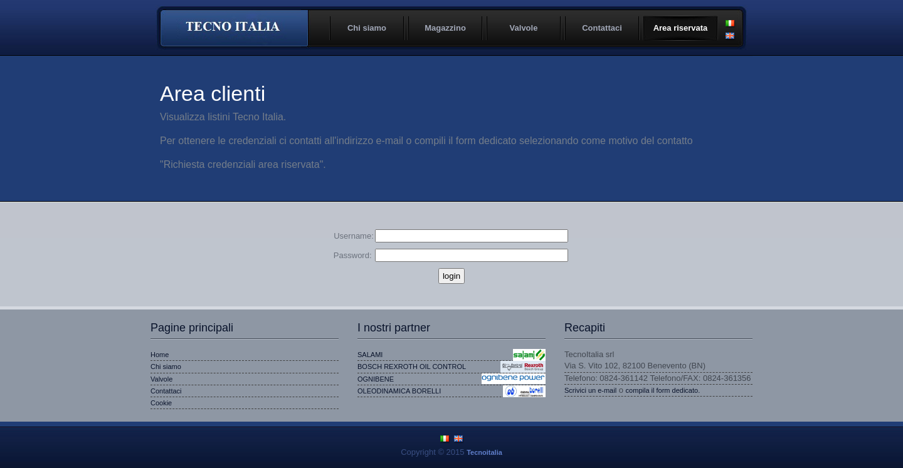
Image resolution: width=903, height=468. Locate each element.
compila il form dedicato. (663, 390)
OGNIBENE (375, 379)
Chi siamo (366, 28)
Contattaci (602, 28)
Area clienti (212, 93)
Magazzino (445, 28)
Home (159, 354)
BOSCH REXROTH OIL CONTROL (411, 366)
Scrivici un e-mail (590, 390)
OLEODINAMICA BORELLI (399, 391)
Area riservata (680, 28)
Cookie (161, 403)
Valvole (524, 28)
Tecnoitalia (233, 28)
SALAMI (370, 354)
